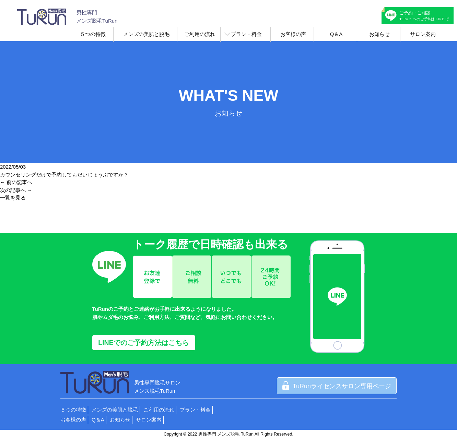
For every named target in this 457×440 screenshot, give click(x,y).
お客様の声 (293, 34)
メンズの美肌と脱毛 (146, 34)
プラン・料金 (246, 34)
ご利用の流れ (199, 34)
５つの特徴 (93, 34)
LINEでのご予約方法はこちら (143, 342)
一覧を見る (13, 197)
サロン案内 (423, 34)
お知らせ (379, 34)
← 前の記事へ (16, 182)
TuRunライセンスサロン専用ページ (336, 386)
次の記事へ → (16, 190)
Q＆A (336, 34)
